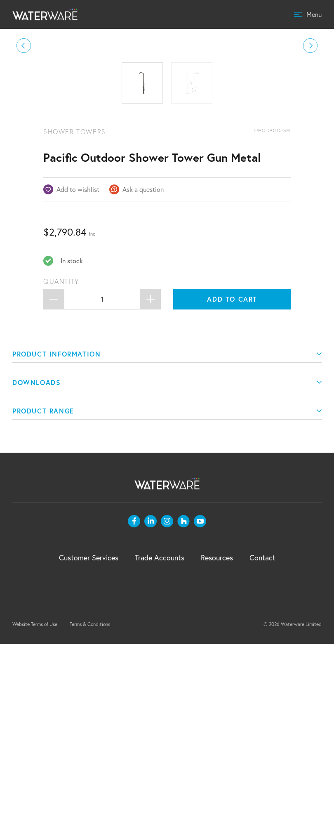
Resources (217, 743)
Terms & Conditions (90, 809)
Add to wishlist (77, 374)
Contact (262, 743)
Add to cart (232, 484)
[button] (23, 138)
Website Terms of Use (34, 809)
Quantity (61, 466)
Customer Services (88, 743)
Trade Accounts (159, 743)
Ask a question (143, 374)
